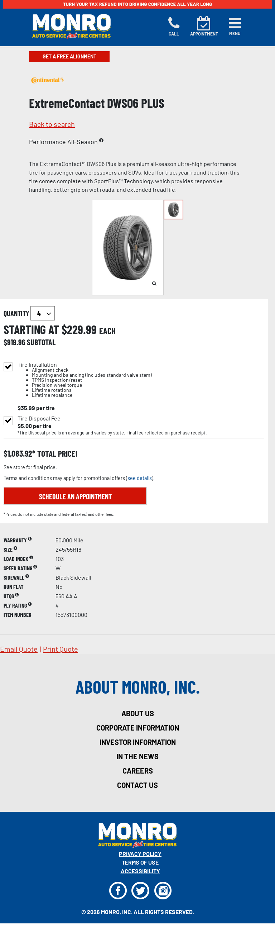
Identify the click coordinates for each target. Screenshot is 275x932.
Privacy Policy (140, 853)
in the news (137, 756)
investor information (138, 742)
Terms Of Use (140, 862)
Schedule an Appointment (75, 496)
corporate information (137, 727)
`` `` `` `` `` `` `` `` (42, 313)
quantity (29, 313)
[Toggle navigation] (234, 26)
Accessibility (140, 870)
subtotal (41, 342)
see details (139, 478)
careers (137, 770)
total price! (56, 454)
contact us (137, 785)
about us (137, 713)
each (107, 331)
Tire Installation (85, 380)
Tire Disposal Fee (39, 418)
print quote (60, 649)
